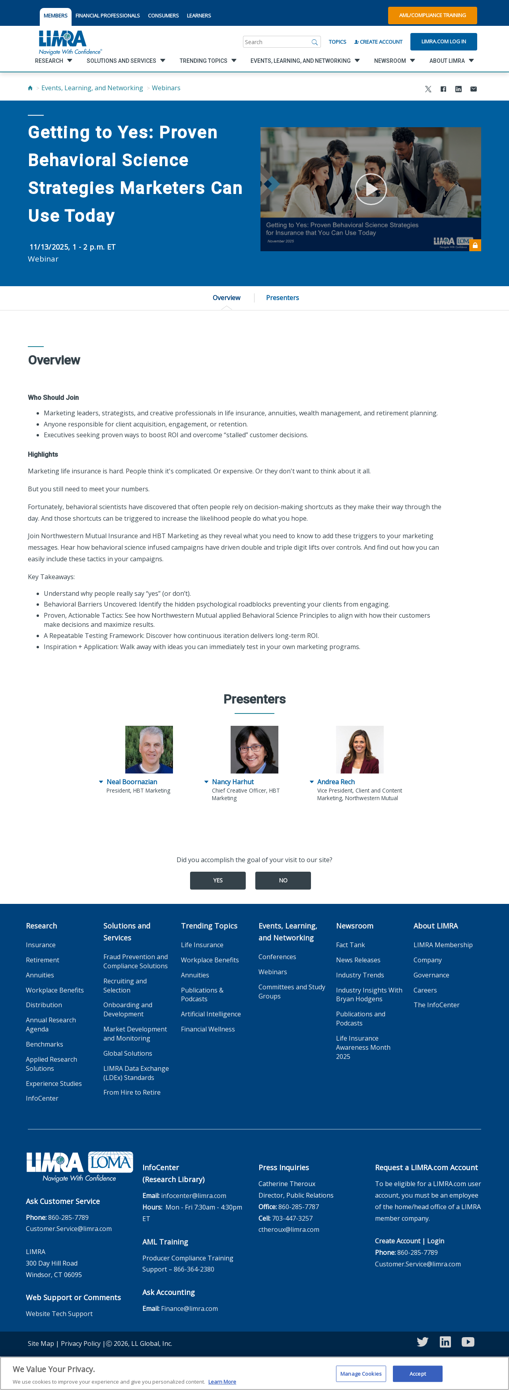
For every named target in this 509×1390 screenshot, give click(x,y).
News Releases (358, 960)
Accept (418, 1374)
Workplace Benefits (55, 990)
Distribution (44, 1004)
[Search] (315, 42)
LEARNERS (199, 15)
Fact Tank (350, 944)
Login (435, 1241)
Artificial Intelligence (211, 1014)
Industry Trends (360, 975)
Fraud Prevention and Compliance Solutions (135, 961)
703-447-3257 (292, 1218)
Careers (425, 990)
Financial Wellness (208, 1029)
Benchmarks (44, 1044)
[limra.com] (70, 42)
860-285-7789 (68, 1217)
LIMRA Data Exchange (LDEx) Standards (136, 1073)
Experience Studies (54, 1083)
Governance (431, 975)
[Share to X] (428, 90)
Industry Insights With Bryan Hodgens (369, 995)
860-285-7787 (298, 1206)
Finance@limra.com (189, 1308)
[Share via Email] (473, 90)
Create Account (378, 41)
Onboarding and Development (127, 1009)
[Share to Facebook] (443, 90)
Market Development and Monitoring (135, 1034)
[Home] (30, 87)
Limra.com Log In (444, 41)
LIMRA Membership (443, 944)
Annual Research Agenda (51, 1024)
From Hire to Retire (132, 1092)
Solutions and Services (126, 931)
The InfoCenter (437, 1004)
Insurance (41, 944)
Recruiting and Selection (125, 986)
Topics (337, 41)
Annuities (40, 975)
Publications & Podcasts (202, 995)
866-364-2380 (194, 1269)
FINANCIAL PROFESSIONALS (108, 15)
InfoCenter (42, 1098)
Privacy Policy (81, 1343)
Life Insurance (202, 944)
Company (428, 960)
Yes (218, 880)
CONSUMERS (163, 15)
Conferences (277, 956)
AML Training (165, 1242)
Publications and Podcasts (360, 1018)
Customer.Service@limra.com (69, 1228)
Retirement (42, 960)
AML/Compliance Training (432, 15)
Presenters (282, 297)
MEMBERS (56, 15)
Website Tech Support (59, 1313)
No (283, 880)
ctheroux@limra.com (288, 1229)
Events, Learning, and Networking (92, 87)
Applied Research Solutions (51, 1064)
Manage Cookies (361, 1374)
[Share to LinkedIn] (458, 90)
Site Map (41, 1343)
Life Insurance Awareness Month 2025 (363, 1047)
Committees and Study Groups (291, 991)
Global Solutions (127, 1053)
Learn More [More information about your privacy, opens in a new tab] (222, 1382)
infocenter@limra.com (193, 1195)
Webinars (166, 87)
